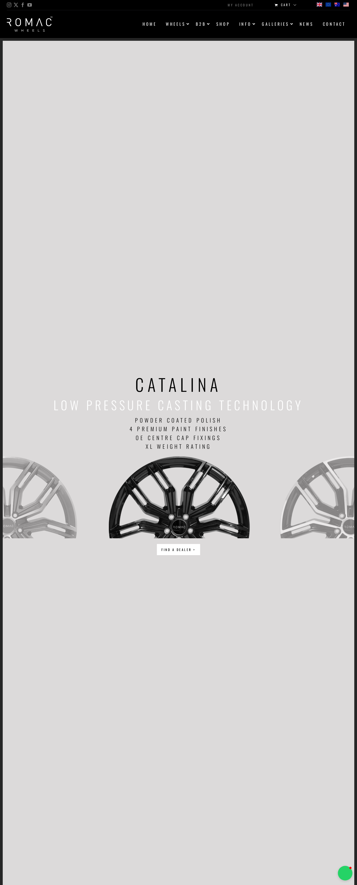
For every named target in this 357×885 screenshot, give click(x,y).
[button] (345, 873)
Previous (55, 486)
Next (301, 486)
